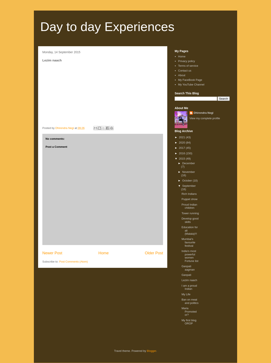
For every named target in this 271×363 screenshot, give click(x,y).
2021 (182, 137)
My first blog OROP (188, 322)
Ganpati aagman (188, 268)
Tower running (190, 213)
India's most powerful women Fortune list (189, 256)
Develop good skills (189, 220)
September (189, 185)
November (188, 171)
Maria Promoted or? (188, 311)
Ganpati (186, 274)
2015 (182, 158)
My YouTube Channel (191, 84)
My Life (185, 294)
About (181, 75)
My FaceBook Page (190, 79)
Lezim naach (189, 280)
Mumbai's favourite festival (188, 242)
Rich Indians (189, 193)
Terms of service (188, 65)
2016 (182, 153)
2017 (182, 147)
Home (103, 253)
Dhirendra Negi (203, 112)
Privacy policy (186, 61)
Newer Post (52, 253)
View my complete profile (204, 118)
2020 (182, 142)
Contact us (184, 70)
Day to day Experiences (107, 27)
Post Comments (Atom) (73, 261)
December (188, 163)
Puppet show (189, 199)
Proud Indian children (189, 206)
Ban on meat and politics (189, 301)
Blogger (151, 350)
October (187, 180)
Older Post (154, 253)
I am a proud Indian (189, 287)
